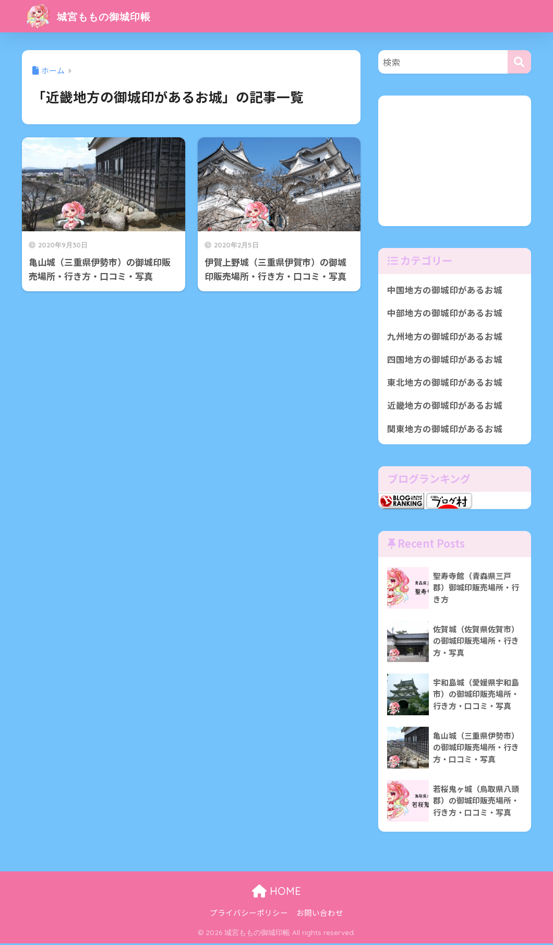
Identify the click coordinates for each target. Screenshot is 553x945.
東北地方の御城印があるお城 (444, 383)
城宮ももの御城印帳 (98, 15)
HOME (276, 892)
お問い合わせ (319, 913)
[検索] (519, 62)
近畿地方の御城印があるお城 (444, 406)
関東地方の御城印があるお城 (444, 429)
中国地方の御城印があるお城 (444, 290)
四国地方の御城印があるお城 (444, 359)
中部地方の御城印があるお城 (444, 313)
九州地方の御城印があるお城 (444, 336)
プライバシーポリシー (249, 913)
